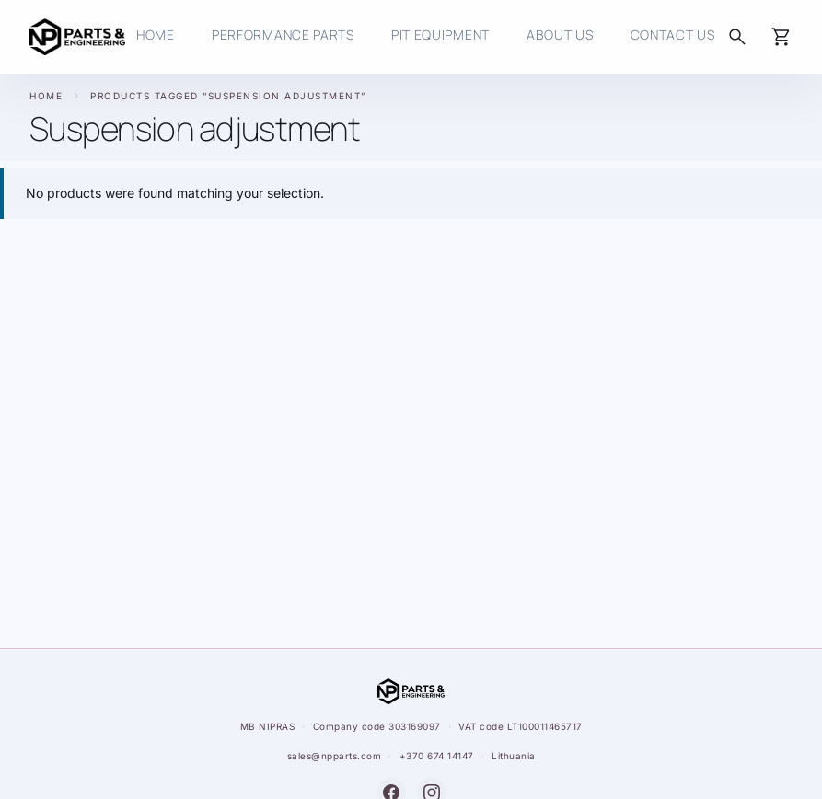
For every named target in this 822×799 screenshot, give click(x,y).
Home (46, 95)
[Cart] (781, 37)
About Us (560, 34)
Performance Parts (283, 34)
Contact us (673, 34)
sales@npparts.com (334, 755)
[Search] (737, 37)
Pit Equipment (440, 34)
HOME (155, 34)
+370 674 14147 (436, 755)
